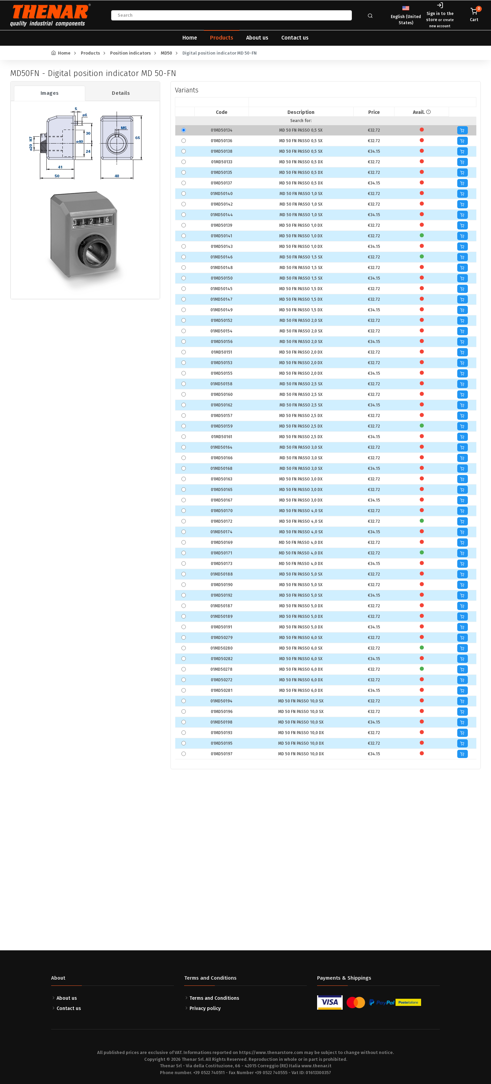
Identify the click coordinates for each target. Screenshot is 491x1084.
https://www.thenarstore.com (271, 1052)
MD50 (166, 53)
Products (221, 37)
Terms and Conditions (214, 998)
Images (50, 93)
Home (189, 37)
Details (121, 93)
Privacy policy (205, 1008)
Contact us (295, 37)
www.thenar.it (316, 1065)
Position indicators (130, 53)
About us (257, 37)
